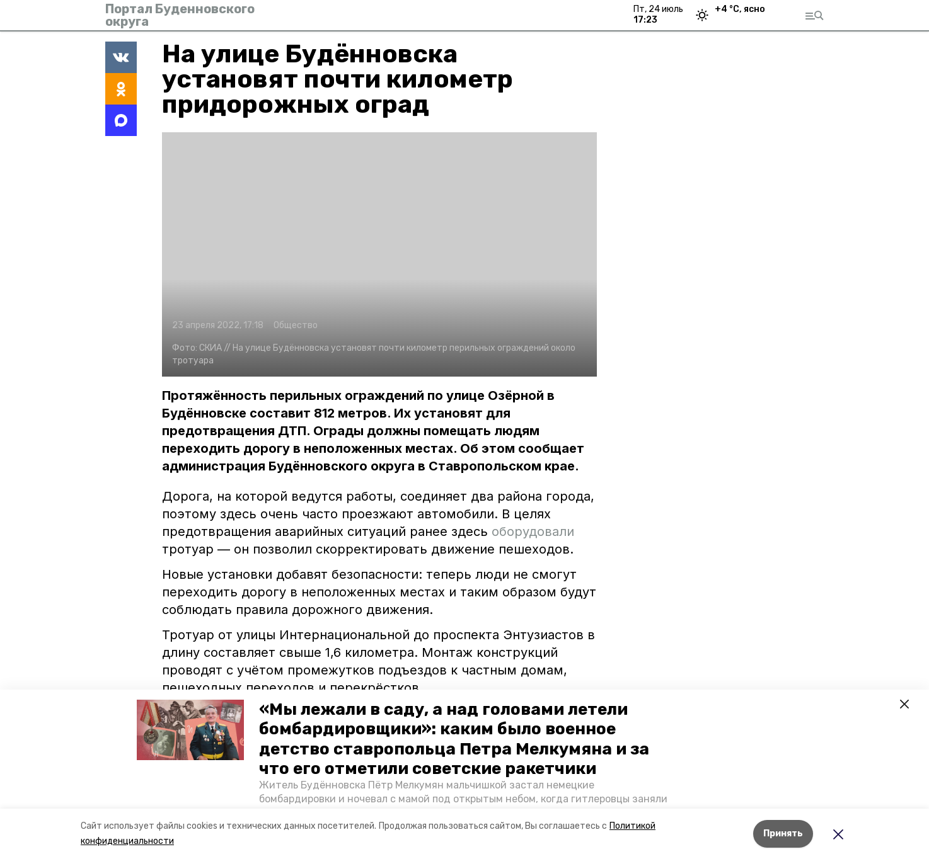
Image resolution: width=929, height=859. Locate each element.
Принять (783, 833)
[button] (190, 730)
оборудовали (533, 531)
